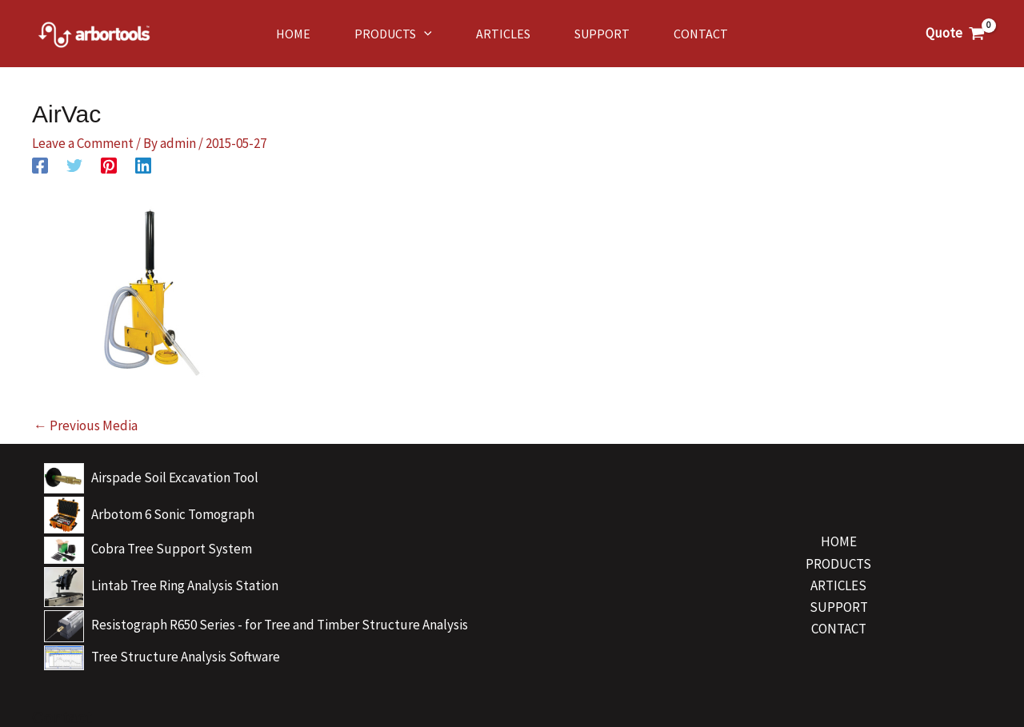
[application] (424, 34)
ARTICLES (838, 585)
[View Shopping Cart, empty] (955, 33)
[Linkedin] (143, 164)
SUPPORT (839, 607)
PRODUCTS (838, 564)
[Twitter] (74, 164)
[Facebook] (40, 164)
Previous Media (86, 425)
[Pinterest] (109, 164)
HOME (839, 541)
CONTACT (838, 628)
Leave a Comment (83, 143)
